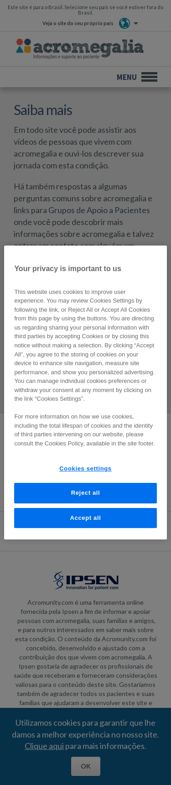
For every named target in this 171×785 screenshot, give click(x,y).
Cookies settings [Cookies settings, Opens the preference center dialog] (85, 468)
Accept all (85, 517)
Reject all (85, 492)
